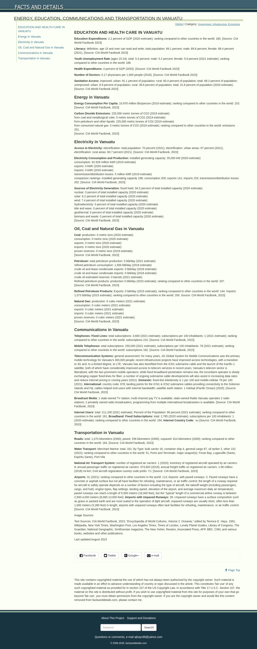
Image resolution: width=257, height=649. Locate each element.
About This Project (112, 618)
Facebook (88, 555)
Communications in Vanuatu (35, 53)
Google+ (131, 555)
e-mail (153, 555)
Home (179, 24)
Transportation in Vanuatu (34, 58)
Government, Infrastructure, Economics (219, 24)
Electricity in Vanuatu (31, 42)
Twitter (110, 555)
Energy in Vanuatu (29, 36)
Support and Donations (141, 618)
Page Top (232, 570)
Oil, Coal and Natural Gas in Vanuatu (41, 47)
